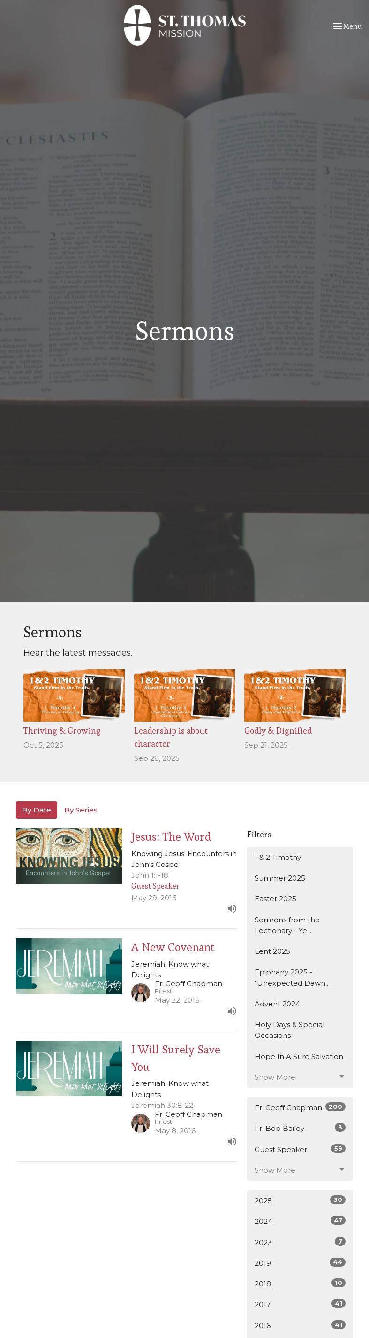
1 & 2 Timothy (278, 857)
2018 (300, 1283)
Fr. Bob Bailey (300, 1128)
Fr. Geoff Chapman (300, 1107)
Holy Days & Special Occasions (289, 1030)
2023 (300, 1242)
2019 (300, 1263)
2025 (300, 1200)
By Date (36, 809)
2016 (300, 1325)
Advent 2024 (277, 1003)
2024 (300, 1221)
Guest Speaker (300, 1149)
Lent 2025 (272, 951)
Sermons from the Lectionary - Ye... (287, 925)
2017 (300, 1304)
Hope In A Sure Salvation (299, 1056)
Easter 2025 (275, 898)
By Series (81, 809)
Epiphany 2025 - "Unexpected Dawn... (292, 977)
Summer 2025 (280, 878)
